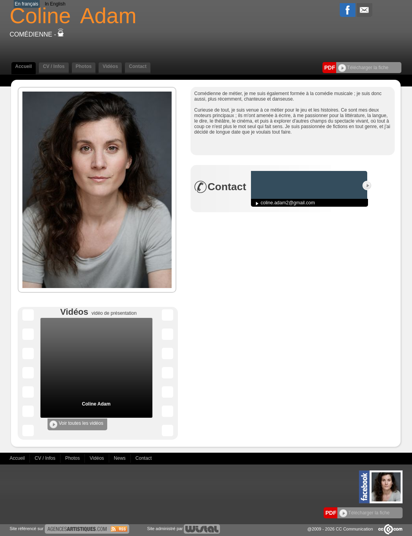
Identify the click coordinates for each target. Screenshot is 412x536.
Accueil (23, 66)
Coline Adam (96, 404)
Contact (137, 66)
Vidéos (110, 66)
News (120, 458)
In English (55, 4)
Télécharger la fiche (363, 67)
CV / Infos (53, 66)
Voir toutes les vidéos (76, 424)
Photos (84, 66)
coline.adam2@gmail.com (288, 203)
